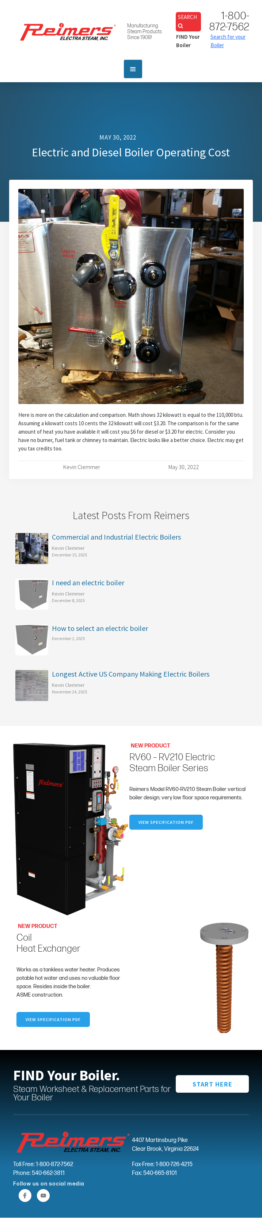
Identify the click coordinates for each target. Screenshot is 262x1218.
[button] (133, 69)
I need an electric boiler (88, 583)
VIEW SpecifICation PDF (166, 822)
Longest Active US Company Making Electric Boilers (130, 674)
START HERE (212, 1084)
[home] (66, 30)
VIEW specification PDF (53, 1019)
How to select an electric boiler (100, 628)
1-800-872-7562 (229, 21)
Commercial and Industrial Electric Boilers (116, 537)
